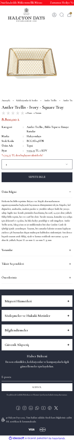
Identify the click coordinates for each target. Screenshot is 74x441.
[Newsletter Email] (37, 376)
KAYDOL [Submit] (37, 387)
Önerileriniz (9, 277)
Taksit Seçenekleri (13, 264)
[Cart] (69, 15)
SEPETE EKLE (37, 177)
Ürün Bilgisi (9, 192)
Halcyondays (34, 136)
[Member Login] (54, 15)
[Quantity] (37, 164)
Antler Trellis (35, 127)
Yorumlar (7, 250)
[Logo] (26, 15)
